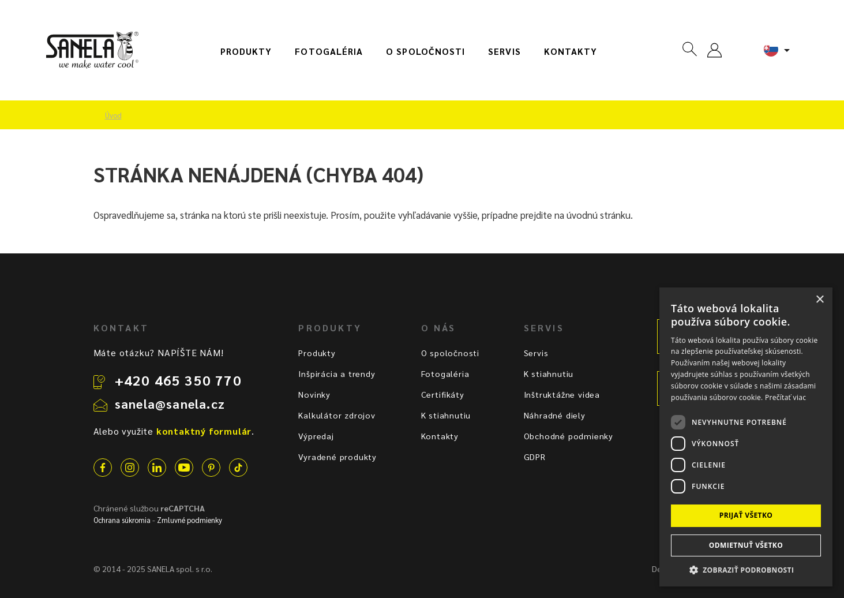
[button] (746, 569)
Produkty (246, 51)
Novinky (314, 394)
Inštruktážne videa (562, 394)
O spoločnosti (425, 51)
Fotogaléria (329, 51)
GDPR (535, 456)
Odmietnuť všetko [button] (746, 545)
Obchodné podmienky (568, 436)
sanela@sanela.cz (170, 403)
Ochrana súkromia (122, 520)
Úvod (113, 115)
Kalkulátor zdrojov (336, 415)
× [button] (819, 300)
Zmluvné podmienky (189, 520)
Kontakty (571, 51)
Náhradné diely (555, 415)
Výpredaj (315, 436)
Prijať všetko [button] (746, 515)
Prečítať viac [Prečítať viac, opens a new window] (785, 397)
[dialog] (745, 436)
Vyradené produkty (337, 456)
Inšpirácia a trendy (336, 373)
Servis (504, 51)
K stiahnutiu (446, 415)
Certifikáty (442, 394)
